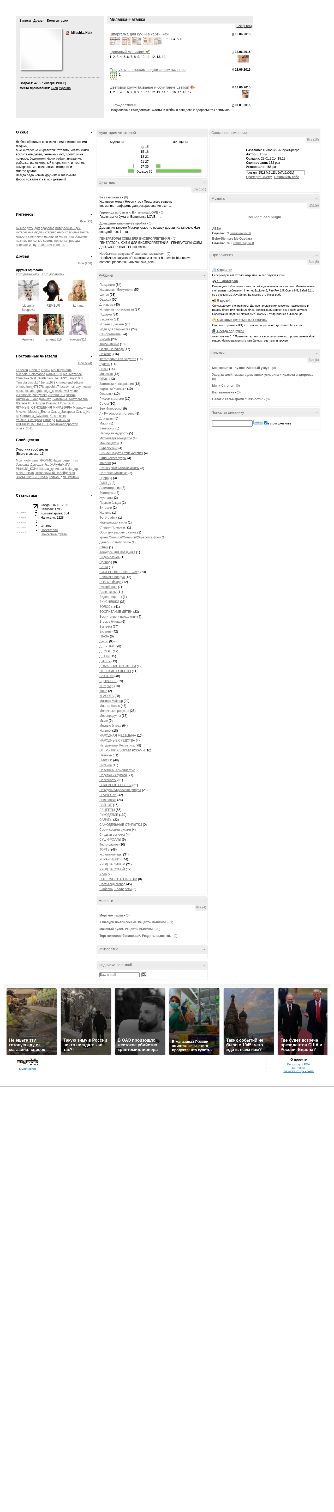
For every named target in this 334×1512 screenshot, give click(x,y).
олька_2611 (24, 428)
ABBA (216, 228)
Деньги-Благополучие (115, 542)
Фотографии (108, 517)
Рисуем (105, 339)
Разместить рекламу (298, 1071)
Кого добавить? (53, 274)
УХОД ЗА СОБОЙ (112, 869)
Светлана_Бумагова (34, 416)
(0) (126, 197)
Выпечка (105, 626)
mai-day (75, 386)
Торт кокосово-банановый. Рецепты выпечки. (135, 936)
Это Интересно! (110, 408)
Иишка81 (52, 403)
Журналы (106, 498)
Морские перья (111, 915)
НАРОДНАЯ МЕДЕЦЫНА (117, 735)
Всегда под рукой (230, 331)
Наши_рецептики (65, 460)
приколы (60, 240)
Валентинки (108, 592)
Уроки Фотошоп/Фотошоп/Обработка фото (130, 537)
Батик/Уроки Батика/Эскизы (119, 468)
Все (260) (85, 263)
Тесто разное (108, 844)
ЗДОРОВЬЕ (108, 681)
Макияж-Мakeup (111, 701)
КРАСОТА (106, 696)
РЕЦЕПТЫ (107, 810)
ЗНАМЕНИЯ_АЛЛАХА (32, 477)
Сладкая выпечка (112, 834)
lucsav (64, 386)
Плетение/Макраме (113, 473)
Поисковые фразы (54, 534)
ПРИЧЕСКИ (108, 795)
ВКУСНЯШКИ (109, 602)
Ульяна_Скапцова (29, 420)
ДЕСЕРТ (105, 651)
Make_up (71, 469)
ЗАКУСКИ (106, 676)
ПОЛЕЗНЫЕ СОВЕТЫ (115, 785)
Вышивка (106, 319)
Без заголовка (110, 197)
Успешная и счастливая (116, 309)
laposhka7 (52, 386)
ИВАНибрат (36, 403)
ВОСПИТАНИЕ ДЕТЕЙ (116, 612)
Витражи (105, 507)
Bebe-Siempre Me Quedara (232, 238)
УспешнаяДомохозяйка (32, 464)
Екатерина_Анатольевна (70, 399)
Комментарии (57, 20)
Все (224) (85, 363)
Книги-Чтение (109, 344)
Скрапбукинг (108, 448)
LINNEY (34, 370)
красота (21, 236)
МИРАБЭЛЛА (62, 407)
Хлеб (103, 874)
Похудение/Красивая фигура (120, 790)
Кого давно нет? (27, 274)
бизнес (21, 228)
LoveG (45, 370)
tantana (78, 305)
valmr (74, 391)
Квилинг (105, 463)
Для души (106, 418)
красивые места (77, 232)
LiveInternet (27, 1068)
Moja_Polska (25, 473)
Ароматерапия (110, 488)
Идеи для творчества (114, 329)
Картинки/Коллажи (112, 389)
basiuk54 (34, 382)
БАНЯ (103, 567)
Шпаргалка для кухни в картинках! (139, 34)
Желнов (21, 403)
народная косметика (59, 236)
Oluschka (22, 378)
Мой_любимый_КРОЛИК (34, 460)
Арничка (28, 339)
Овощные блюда (111, 349)
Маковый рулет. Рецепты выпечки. (126, 929)
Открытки (106, 394)
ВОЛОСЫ (106, 607)
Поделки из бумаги (113, 775)
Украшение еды (111, 854)
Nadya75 (52, 374)
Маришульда (82, 407)
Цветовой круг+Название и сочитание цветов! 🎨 (152, 87)
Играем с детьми (111, 324)
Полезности (107, 780)
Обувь (104, 379)
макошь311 (78, 339)
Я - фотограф (227, 281)
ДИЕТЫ (105, 661)
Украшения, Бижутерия (116, 290)
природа (74, 240)
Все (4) (201, 907)
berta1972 (48, 382)
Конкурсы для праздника (117, 552)
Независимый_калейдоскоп (55, 473)
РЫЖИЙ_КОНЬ (27, 469)
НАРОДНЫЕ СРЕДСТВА (117, 740)
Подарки (105, 314)
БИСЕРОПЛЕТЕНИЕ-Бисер (119, 572)
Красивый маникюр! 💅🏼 (130, 52)
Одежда (105, 299)
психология (24, 245)
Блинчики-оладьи (112, 577)
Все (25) (86, 221)
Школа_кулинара (51, 469)
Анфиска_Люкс (27, 399)
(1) (171, 922)
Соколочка (58, 416)
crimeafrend (64, 382)
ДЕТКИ (104, 656)
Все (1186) (244, 26)
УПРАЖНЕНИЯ (110, 859)
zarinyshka (39, 395)
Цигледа (49, 420)
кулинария (35, 236)
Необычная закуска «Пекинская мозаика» (131, 254)
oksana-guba (34, 391)
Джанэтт (45, 399)
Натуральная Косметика (117, 745)
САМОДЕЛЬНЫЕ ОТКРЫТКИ (120, 825)
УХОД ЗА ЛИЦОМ (112, 864)
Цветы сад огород (112, 884)
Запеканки (107, 428)
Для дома (106, 304)
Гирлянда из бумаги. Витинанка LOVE (129, 212)
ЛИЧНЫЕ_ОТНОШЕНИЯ (34, 407)
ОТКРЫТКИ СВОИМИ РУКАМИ (122, 750)
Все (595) (199, 189)
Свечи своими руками (115, 829)
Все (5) (314, 262)
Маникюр (106, 374)
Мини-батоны (222, 385)
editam (78, 382)
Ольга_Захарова (63, 412)
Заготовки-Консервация (116, 384)
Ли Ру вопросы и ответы (117, 413)
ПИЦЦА (105, 483)
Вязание (105, 631)
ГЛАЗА (104, 636)
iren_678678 (35, 386)
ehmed (21, 386)
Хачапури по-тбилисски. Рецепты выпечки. (133, 922)
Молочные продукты (114, 711)
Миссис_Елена (39, 412)
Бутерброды (108, 587)
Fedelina (22, 370)
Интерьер (106, 686)
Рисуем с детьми (111, 398)
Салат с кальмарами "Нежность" (237, 399)
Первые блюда (110, 503)
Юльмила (63, 420)
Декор (103, 641)
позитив (21, 240)
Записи (25, 20)
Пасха (103, 369)
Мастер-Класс (109, 706)
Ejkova (262, 154)
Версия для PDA (298, 1064)
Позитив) (105, 354)
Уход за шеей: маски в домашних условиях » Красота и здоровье (262, 375)
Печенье (105, 755)
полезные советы (40, 240)
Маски (104, 423)
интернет (49, 232)
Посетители (49, 530)
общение (81, 236)
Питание (105, 765)
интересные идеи (68, 228)
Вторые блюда (110, 621)
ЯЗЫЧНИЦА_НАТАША (32, 424)
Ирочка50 (67, 403)
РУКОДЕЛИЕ (108, 815)
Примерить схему (259, 177)
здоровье (48, 228)
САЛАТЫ (105, 820)
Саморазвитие (110, 334)
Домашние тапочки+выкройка (122, 223)
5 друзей (223, 300)
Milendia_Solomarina (30, 374)
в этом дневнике (279, 423)
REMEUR (53, 305)
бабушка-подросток (63, 424)
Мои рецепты (109, 443)
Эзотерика (107, 493)
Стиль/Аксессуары (112, 458)
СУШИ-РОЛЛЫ (110, 839)
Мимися (21, 412)
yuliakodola (24, 395)
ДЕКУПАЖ (107, 646)
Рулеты (104, 364)
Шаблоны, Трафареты (115, 889)
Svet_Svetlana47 (41, 378)
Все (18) (313, 139)
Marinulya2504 (61, 370)
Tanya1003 (75, 378)
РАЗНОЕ (105, 805)
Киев (54, 88)
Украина (65, 88)
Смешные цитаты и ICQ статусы (242, 320)
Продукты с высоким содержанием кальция (148, 70)
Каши (103, 691)
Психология (107, 800)
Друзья (39, 20)
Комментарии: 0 (240, 233)
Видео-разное (109, 557)
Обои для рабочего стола (117, 532)
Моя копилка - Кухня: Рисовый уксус (240, 368)
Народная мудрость (113, 433)
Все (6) (314, 360)
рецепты (59, 245)
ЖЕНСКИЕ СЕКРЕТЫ (115, 671)
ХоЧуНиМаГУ (60, 464)
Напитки (105, 730)
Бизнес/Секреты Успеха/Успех (121, 453)
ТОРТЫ (104, 849)
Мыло (104, 720)
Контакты (298, 1067)
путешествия (42, 245)
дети (30, 228)
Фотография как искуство (117, 359)
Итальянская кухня (113, 522)
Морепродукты (110, 716)
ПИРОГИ (105, 760)
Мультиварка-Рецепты (115, 438)
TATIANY (60, 378)
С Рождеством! (123, 105)
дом (37, 228)
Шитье (104, 294)
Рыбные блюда (110, 582)
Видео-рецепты (110, 597)
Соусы (104, 403)
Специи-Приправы (112, 527)
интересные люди (29, 232)
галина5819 (53, 339)
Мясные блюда (110, 725)
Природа (105, 478)
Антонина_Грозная (61, 395)
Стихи (103, 547)
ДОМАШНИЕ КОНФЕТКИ (117, 666)
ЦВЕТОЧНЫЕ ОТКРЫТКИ (118, 879)
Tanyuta (21, 382)
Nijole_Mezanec (70, 374)
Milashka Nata (68, 33)
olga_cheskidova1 (56, 391)
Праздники (107, 285)
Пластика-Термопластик (117, 770)
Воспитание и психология (117, 616)
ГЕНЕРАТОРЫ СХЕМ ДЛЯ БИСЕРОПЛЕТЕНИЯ (134, 238)
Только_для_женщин (64, 477)
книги (61, 232)
